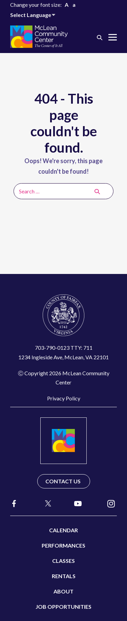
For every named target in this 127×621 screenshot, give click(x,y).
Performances (63, 545)
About (63, 591)
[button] (99, 37)
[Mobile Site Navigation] (112, 37)
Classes (63, 560)
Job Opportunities (63, 606)
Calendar (63, 530)
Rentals (64, 576)
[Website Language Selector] (33, 14)
